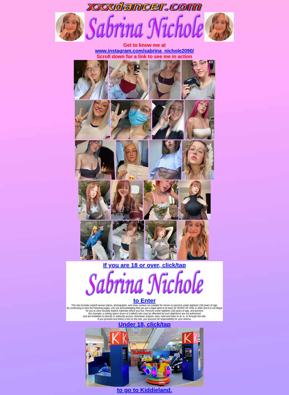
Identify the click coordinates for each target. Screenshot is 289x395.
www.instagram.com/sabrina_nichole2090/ (144, 51)
